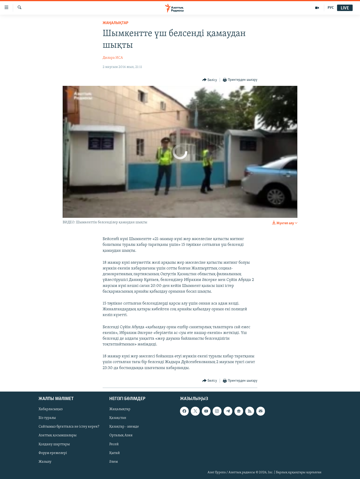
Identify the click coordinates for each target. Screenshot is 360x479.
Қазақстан (117, 418)
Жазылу (45, 462)
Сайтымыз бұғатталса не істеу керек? (69, 427)
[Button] (209, 80)
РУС (331, 8)
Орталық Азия (120, 435)
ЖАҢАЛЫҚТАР (115, 23)
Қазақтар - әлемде (124, 427)
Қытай (114, 453)
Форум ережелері (53, 453)
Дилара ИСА (113, 58)
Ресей (114, 444)
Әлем (113, 462)
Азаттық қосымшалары (57, 435)
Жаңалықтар (119, 409)
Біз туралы (47, 418)
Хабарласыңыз (51, 409)
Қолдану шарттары (54, 444)
